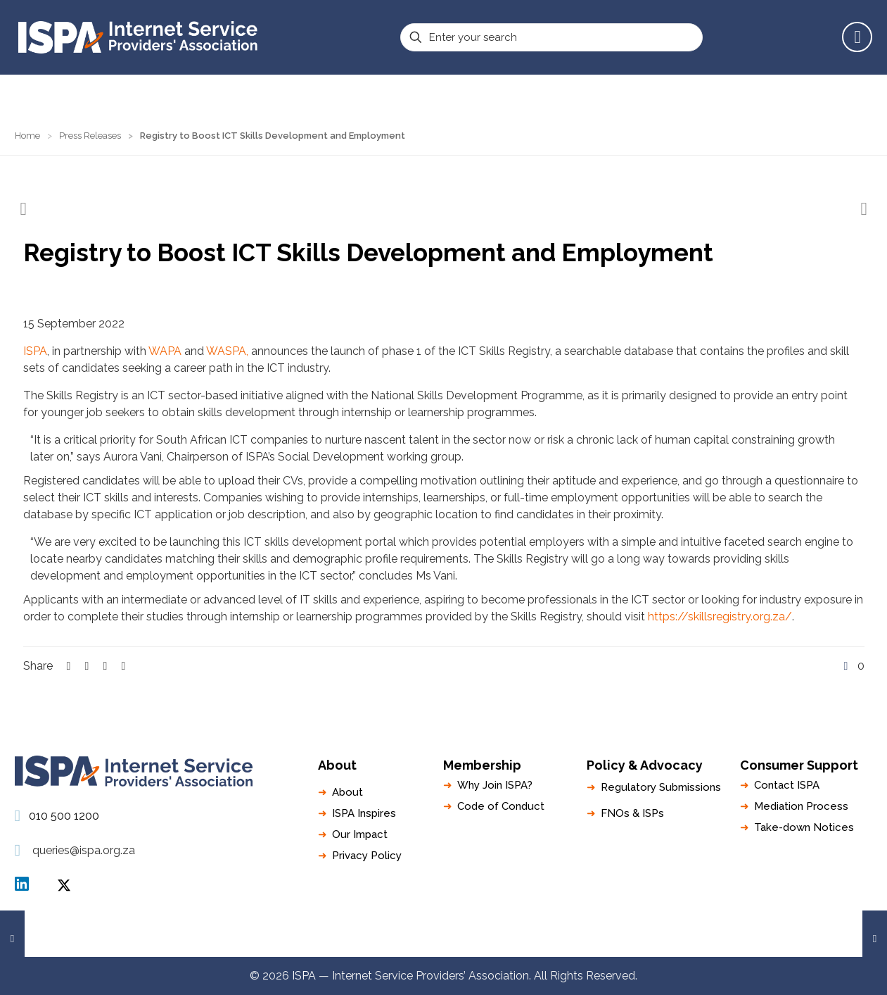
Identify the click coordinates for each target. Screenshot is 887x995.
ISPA (35, 351)
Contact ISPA (786, 785)
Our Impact (360, 834)
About (347, 792)
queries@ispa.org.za (83, 850)
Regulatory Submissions (661, 787)
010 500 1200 (64, 815)
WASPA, (227, 351)
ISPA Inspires (364, 813)
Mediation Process (801, 806)
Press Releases (90, 135)
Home (27, 135)
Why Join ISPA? (494, 785)
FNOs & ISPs (632, 813)
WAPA (164, 351)
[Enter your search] (551, 37)
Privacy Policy (367, 855)
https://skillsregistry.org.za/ (720, 616)
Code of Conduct (500, 806)
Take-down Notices (804, 827)
